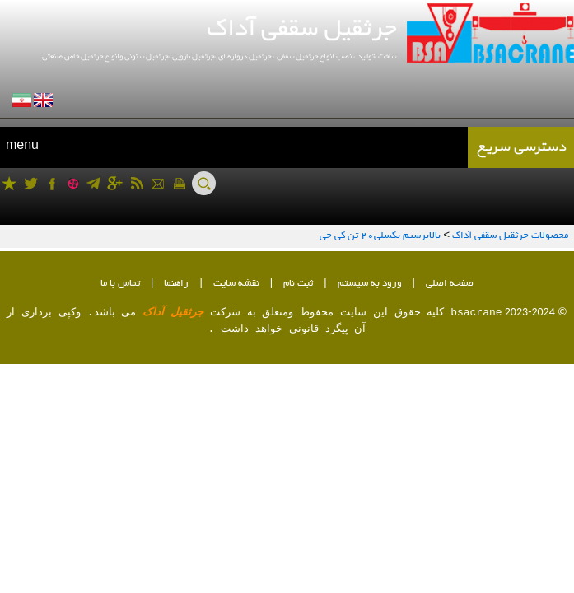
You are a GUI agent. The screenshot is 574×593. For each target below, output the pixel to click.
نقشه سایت (236, 283)
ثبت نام (298, 283)
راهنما (176, 283)
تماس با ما (120, 283)
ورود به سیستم (370, 283)
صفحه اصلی (450, 283)
